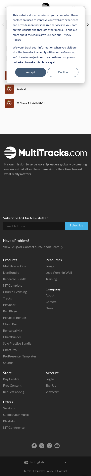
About (50, 295)
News (49, 308)
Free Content (12, 385)
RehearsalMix (12, 330)
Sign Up (51, 385)
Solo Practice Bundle (17, 343)
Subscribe (76, 225)
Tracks (7, 298)
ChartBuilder (12, 337)
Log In (50, 379)
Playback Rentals (15, 317)
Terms (27, 471)
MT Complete (12, 285)
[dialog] (45, 44)
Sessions (9, 408)
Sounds (8, 362)
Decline (63, 72)
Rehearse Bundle (14, 279)
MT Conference (14, 427)
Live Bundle (11, 272)
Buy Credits (11, 379)
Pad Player (10, 311)
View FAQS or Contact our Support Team (33, 247)
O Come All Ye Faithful (31, 103)
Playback (9, 305)
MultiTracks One (14, 266)
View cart (52, 392)
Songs (50, 266)
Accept (30, 72)
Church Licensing (15, 292)
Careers (51, 302)
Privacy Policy (44, 471)
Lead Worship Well (59, 272)
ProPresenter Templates (19, 356)
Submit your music (16, 414)
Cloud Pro (10, 324)
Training (51, 279)
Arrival (21, 89)
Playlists (9, 421)
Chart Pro (10, 350)
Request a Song (13, 392)
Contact (62, 471)
